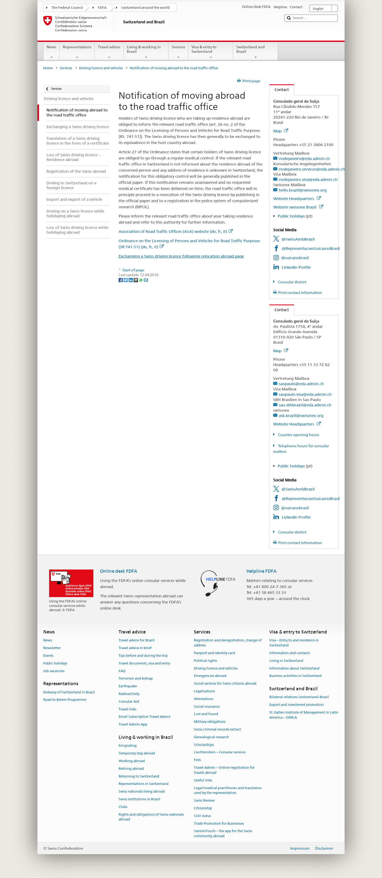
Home (48, 68)
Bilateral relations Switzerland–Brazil (299, 697)
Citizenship (203, 808)
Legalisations (204, 691)
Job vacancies (53, 671)
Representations (77, 52)
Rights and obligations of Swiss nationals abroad (151, 817)
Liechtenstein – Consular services (220, 752)
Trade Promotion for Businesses (219, 823)
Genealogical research (211, 737)
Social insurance (207, 707)
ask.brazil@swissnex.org (301, 415)
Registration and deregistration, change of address (228, 642)
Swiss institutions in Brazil (139, 799)
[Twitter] (126, 280)
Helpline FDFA (261, 571)
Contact (279, 89)
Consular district (291, 282)
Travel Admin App (133, 724)
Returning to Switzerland (139, 776)
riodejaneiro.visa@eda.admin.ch (308, 179)
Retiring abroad (131, 769)
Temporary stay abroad (137, 753)
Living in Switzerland (286, 661)
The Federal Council (67, 8)
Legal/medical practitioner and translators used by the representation (228, 790)
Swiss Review (204, 800)
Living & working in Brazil (146, 52)
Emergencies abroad (210, 676)
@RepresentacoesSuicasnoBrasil (311, 248)
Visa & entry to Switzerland (211, 52)
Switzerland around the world (145, 8)
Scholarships (204, 745)
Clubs (123, 807)
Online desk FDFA (118, 571)
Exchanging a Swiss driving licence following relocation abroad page (181, 256)
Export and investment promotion (296, 705)
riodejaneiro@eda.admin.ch (304, 158)
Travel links (127, 709)
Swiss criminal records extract (217, 729)
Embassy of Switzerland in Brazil (69, 692)
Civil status (202, 816)
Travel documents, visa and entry (144, 663)
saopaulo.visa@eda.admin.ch (305, 394)
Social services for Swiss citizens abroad (225, 683)
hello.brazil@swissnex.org (303, 190)
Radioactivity (129, 694)
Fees (197, 760)
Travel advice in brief (135, 648)
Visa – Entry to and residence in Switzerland (294, 642)
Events (48, 656)
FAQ (122, 671)
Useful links (203, 780)
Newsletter (52, 648)
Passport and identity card (214, 653)
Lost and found (206, 714)
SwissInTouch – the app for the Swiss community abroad (223, 833)
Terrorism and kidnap (136, 679)
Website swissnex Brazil (298, 207)
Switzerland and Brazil (255, 52)
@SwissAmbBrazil (298, 239)
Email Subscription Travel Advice (144, 717)
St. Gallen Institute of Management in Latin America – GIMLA (303, 714)
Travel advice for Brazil (137, 640)
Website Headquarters (297, 198)
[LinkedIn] (131, 280)
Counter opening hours (298, 435)
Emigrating (128, 746)
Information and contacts (289, 653)
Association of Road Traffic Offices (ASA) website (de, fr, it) (176, 231)
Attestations (203, 699)
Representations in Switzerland (143, 784)
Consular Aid (129, 701)
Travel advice (109, 52)
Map (280, 130)
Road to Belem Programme (64, 700)
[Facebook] (121, 280)
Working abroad (132, 761)
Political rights (205, 661)
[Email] (146, 280)
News (51, 52)
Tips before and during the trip (143, 656)
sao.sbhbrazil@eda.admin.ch (305, 404)
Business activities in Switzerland (295, 676)
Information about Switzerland (294, 668)
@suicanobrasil (295, 257)
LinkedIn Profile (296, 267)
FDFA (102, 8)
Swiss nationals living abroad (142, 791)
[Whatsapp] (141, 280)
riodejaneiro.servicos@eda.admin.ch (312, 169)
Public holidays (291, 216)
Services (178, 52)
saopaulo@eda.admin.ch (301, 383)
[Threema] (136, 280)
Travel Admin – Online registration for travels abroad (224, 770)
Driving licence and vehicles (101, 68)
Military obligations (209, 722)
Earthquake (128, 686)
